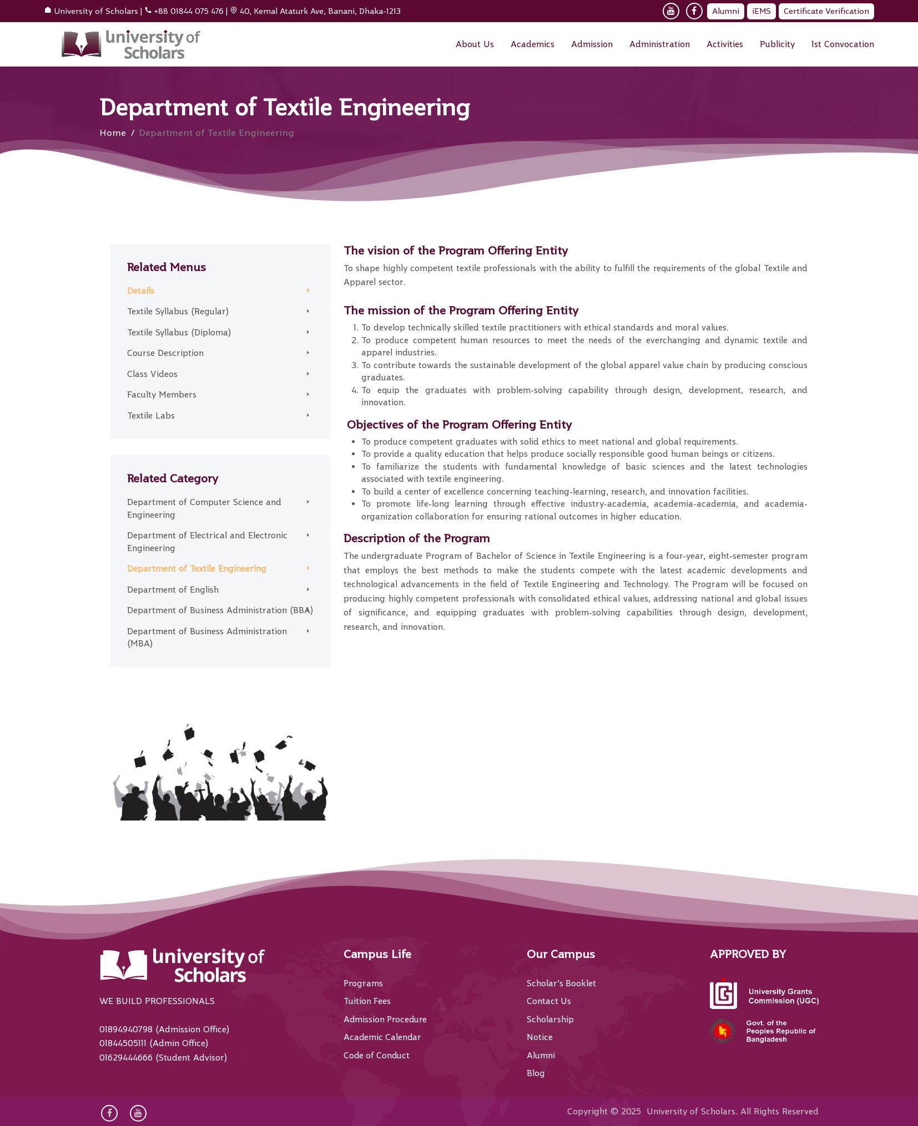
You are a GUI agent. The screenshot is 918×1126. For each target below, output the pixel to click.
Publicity (777, 44)
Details (140, 291)
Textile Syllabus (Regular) (178, 311)
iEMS (761, 11)
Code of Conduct (378, 1055)
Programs (364, 983)
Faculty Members (161, 394)
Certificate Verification (826, 11)
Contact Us (549, 1001)
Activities (725, 44)
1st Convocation (842, 44)
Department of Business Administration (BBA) (220, 610)
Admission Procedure (386, 1019)
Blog (536, 1073)
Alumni (725, 11)
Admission (592, 44)
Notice (540, 1037)
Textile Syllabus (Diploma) (179, 332)
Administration (659, 44)
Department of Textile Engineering (196, 568)
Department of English (173, 589)
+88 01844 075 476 (189, 11)
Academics (532, 44)
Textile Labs (151, 415)
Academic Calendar (383, 1037)
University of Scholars (96, 11)
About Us (475, 44)
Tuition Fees (367, 1001)
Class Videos (152, 374)
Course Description (165, 353)
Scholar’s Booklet (562, 983)
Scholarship (550, 1019)
